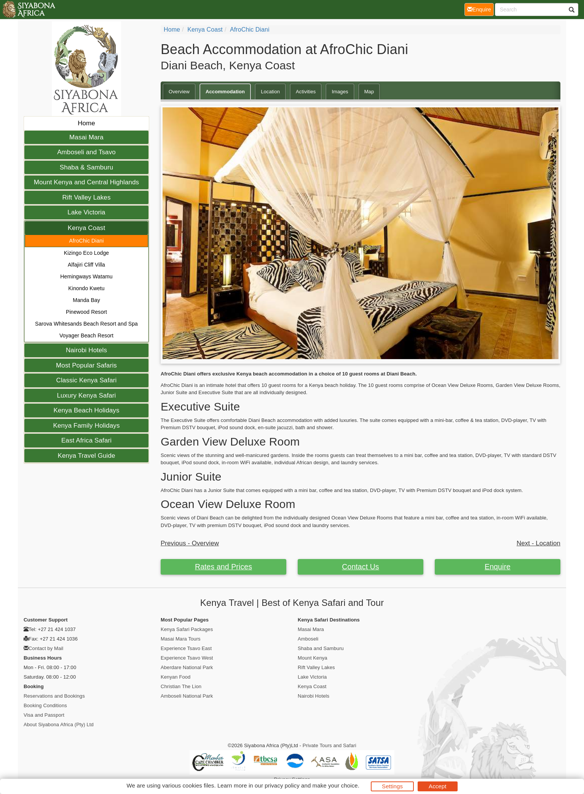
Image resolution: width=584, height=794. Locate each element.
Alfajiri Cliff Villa (86, 265)
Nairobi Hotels (86, 350)
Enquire (498, 566)
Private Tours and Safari (329, 745)
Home (86, 123)
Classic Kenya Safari (86, 380)
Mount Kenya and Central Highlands (86, 182)
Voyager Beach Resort (86, 335)
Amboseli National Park (187, 696)
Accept (437, 786)
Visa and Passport (44, 715)
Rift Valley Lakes (86, 197)
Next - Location (538, 543)
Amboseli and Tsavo (86, 152)
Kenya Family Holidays (86, 425)
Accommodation (225, 91)
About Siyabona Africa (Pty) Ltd (59, 724)
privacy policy (282, 785)
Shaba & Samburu (86, 167)
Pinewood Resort (86, 312)
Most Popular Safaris (86, 365)
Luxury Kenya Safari (86, 395)
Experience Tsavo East (186, 648)
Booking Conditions (45, 705)
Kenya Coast (86, 228)
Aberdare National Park (187, 667)
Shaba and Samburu (321, 648)
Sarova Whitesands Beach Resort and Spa (86, 324)
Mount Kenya (312, 658)
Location (270, 91)
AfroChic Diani (86, 241)
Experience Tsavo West (187, 658)
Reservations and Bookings (54, 696)
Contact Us (360, 566)
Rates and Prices (223, 566)
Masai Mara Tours (181, 639)
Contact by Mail (46, 648)
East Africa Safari (86, 440)
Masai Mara (86, 137)
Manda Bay (86, 300)
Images (340, 91)
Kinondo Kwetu (86, 288)
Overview (179, 91)
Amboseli (308, 639)
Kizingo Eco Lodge (86, 253)
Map (369, 91)
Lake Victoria (86, 212)
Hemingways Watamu (86, 276)
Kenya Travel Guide (86, 455)
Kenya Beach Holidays (86, 410)
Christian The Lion (181, 686)
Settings (392, 786)
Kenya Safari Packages (187, 629)
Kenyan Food (175, 677)
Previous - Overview (190, 543)
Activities (306, 91)
